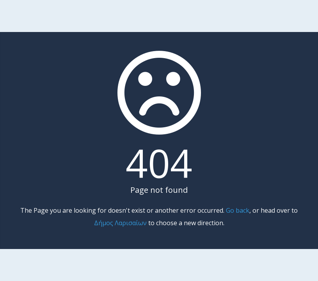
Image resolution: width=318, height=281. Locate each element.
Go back (237, 210)
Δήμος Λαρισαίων (120, 223)
